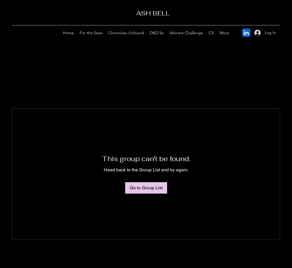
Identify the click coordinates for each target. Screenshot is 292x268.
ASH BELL (153, 13)
